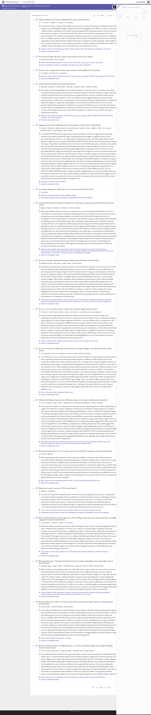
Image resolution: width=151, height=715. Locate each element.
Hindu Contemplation (85, 65)
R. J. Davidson (69, 22)
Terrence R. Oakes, (72, 353)
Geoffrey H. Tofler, (96, 128)
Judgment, (60, 341)
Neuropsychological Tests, (48, 443)
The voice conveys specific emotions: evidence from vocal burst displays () (67, 309)
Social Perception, (85, 341)
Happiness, (61, 392)
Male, (81, 49)
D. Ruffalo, (52, 22)
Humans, (77, 49)
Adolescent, (44, 49)
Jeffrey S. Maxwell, (47, 208)
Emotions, (67, 49)
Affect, (46, 442)
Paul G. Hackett (59, 59)
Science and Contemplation (84, 198)
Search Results (13, 8)
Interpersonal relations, (80, 116)
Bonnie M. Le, (56, 651)
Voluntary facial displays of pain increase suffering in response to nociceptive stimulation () (72, 400)
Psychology (73, 195)
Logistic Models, (45, 301)
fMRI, (66, 392)
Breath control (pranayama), (49, 62)
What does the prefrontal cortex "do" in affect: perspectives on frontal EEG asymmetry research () (75, 451)
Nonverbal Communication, (105, 116)
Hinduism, (60, 62)
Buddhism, (44, 195)
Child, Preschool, (52, 76)
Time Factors (107, 49)
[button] (148, 2)
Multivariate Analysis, (66, 301)
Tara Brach (44, 192)
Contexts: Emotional (60, 181)
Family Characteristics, (58, 592)
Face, (85, 442)
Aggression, (44, 76)
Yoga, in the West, (90, 62)
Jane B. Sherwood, (73, 128)
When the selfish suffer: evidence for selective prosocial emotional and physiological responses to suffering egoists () (75, 603)
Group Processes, (79, 299)
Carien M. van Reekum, (59, 353)
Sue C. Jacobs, (107, 128)
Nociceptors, (59, 443)
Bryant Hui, (79, 566)
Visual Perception (57, 117)
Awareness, (54, 116)
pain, (64, 443)
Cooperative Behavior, (57, 299)
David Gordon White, (47, 59)
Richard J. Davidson (74, 208)
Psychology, (84, 510)
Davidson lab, (60, 49)
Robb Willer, (57, 263)
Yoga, (82, 62)
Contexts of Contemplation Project (50, 51)
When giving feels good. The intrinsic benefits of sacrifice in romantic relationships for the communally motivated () (75, 562)
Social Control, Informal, (88, 301)
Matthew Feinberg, (47, 263)
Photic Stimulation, (89, 49)
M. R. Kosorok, (53, 73)
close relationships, (58, 677)
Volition (89, 443)
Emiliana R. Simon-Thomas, (49, 312)
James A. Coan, (57, 403)
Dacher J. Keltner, (64, 312)
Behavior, (56, 442)
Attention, (54, 249)
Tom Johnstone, (46, 353)
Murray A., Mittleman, (48, 128)
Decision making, (82, 249)
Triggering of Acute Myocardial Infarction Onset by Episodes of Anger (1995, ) (69, 125)
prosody (70, 392)
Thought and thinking (94, 510)
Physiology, (61, 638)
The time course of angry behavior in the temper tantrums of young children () (69, 70)
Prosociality (67, 638)
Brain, (42, 392)
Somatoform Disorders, (101, 551)
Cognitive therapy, (64, 442)
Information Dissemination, (97, 299)
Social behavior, (76, 301)
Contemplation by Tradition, (67, 65)
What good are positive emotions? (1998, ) (57, 488)
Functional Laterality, (62, 251)
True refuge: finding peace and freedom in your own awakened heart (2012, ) (65, 189)
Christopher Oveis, (69, 566)
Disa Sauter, (74, 312)
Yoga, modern (99, 62)
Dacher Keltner (76, 263)
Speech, (92, 341)
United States (107, 301)
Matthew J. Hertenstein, (48, 87)
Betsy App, (70, 87)
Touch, (50, 117)
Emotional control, (62, 510)
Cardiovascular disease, (48, 181)
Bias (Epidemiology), (63, 249)
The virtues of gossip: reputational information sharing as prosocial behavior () (68, 260)
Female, (72, 49)
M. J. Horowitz (69, 523)
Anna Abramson (96, 312)
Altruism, (43, 592)
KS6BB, (67, 195)
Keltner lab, (91, 116)
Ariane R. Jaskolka (91, 87)
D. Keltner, (54, 523)
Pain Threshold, (82, 443)
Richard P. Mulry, (84, 128)
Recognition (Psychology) (83, 253)
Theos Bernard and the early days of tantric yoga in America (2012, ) (65, 57)
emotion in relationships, (71, 677)
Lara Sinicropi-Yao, (85, 312)
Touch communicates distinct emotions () (56, 84)
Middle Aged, (91, 551)
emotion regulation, (84, 677)
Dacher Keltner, (61, 87)
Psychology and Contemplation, (68, 198)
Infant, (84, 76)
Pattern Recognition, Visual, (48, 253)
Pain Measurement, (71, 443)
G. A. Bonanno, (46, 523)
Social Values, (99, 301)
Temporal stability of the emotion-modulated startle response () (63, 20)
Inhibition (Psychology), (87, 251)
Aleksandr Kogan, (46, 566)
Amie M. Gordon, (88, 566)
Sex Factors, (44, 117)
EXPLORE (140, 2)
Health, (76, 510)
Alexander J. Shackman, (60, 208)
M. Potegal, (44, 73)
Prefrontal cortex (95, 480)
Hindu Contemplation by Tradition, (50, 65)
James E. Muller (68, 130)
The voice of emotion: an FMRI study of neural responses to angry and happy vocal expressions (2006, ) (74, 349)
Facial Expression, (46, 251)
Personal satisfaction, (47, 594)
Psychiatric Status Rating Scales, (98, 76)
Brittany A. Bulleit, (80, 87)
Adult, (49, 49)
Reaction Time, (72, 253)
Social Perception (86, 594)
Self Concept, (68, 594)
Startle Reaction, (99, 49)
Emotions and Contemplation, (68, 512)
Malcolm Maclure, (61, 128)
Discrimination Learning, (94, 249)
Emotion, (56, 195)
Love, (79, 510)
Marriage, (84, 551)
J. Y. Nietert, (60, 22)
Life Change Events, (72, 551)
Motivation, (56, 301)
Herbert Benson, (58, 130)
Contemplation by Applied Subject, (50, 198)
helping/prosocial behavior (97, 677)
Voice (96, 341)
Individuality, (77, 251)
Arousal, (53, 49)
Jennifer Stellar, (67, 263)
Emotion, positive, (51, 510)
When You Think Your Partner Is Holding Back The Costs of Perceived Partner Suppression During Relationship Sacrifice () (75, 647)
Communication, (45, 299)
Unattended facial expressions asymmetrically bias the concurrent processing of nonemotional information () (76, 204)
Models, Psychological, (97, 592)
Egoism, (43, 638)
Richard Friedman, (46, 130)
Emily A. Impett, (58, 566)
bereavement (44, 553)
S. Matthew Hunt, (68, 403)
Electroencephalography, (60, 480)
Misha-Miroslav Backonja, (82, 403)
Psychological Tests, (58, 594)
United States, (77, 62)
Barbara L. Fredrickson (48, 491)
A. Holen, (61, 523)
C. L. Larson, (45, 22)
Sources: (5, 8)
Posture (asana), (68, 62)
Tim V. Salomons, (46, 403)
